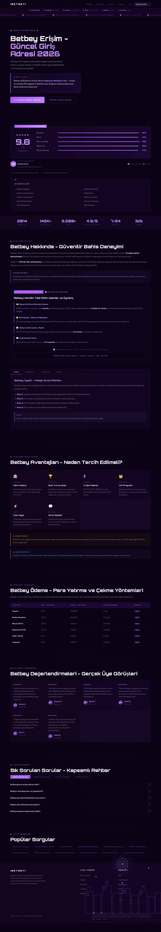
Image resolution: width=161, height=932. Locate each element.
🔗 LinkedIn (147, 164)
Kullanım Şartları (124, 894)
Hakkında (100, 4)
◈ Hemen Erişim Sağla (27, 100)
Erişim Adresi (85, 876)
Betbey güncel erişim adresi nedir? (80, 784)
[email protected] (127, 900)
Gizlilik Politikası (124, 889)
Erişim (89, 4)
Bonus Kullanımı (42, 777)
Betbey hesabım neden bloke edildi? (80, 811)
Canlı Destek (123, 880)
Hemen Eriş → (142, 4)
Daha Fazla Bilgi (61, 100)
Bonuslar (30, 372)
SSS (130, 4)
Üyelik (82, 880)
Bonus (112, 4)
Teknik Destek (82, 777)
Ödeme (121, 4)
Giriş (16, 372)
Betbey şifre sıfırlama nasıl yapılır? (80, 804)
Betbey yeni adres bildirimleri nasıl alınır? (80, 798)
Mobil (60, 372)
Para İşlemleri (63, 777)
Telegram (121, 885)
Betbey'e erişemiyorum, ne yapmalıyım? (80, 791)
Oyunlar (46, 372)
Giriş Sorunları (20, 777)
